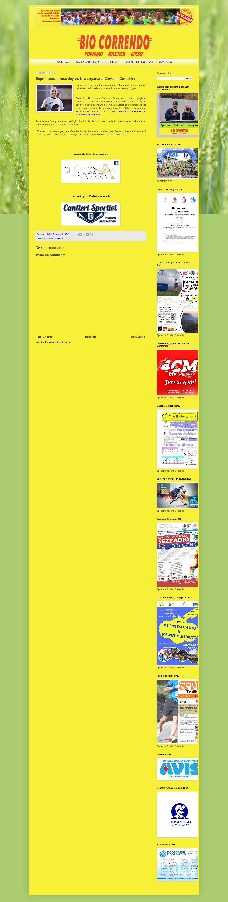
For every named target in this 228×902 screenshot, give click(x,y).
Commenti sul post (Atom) (57, 342)
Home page (90, 337)
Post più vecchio (137, 337)
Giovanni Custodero (54, 238)
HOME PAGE (62, 61)
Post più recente (44, 337)
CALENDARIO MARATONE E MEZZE (97, 61)
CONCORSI (165, 61)
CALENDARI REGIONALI (139, 61)
